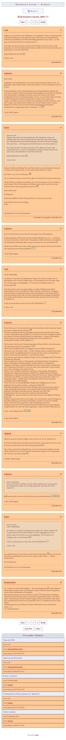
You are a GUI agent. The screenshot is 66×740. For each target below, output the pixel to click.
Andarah (7, 433)
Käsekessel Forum (26, 4)
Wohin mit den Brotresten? (12, 658)
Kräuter (45, 4)
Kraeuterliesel (9, 582)
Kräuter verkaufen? (10, 676)
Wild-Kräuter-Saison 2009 (31, 17)
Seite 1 (23, 22)
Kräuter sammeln (9, 712)
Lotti (6, 30)
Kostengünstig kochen (15, 649)
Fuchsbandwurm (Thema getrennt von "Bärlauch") (21, 694)
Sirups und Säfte (9, 640)
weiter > (38, 629)
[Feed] (43, 22)
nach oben (28, 629)
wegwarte (8, 73)
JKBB (37, 735)
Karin (6, 127)
